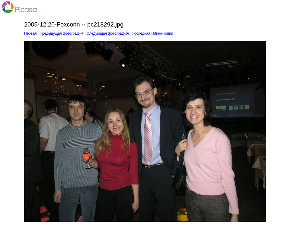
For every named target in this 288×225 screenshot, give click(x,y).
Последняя (141, 33)
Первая (30, 33)
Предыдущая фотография (62, 33)
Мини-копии (163, 33)
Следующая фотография (108, 33)
